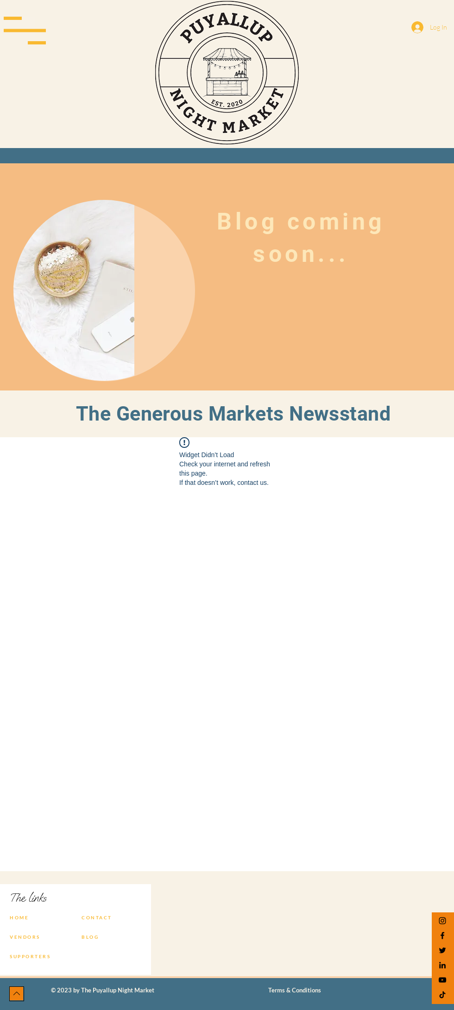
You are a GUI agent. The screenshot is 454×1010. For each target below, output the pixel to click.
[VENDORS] (33, 936)
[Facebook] (442, 935)
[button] (25, 30)
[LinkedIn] (442, 965)
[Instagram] (442, 920)
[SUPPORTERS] (33, 956)
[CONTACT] (105, 917)
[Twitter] (442, 950)
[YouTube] (442, 980)
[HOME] (33, 917)
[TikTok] (442, 994)
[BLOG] (105, 936)
